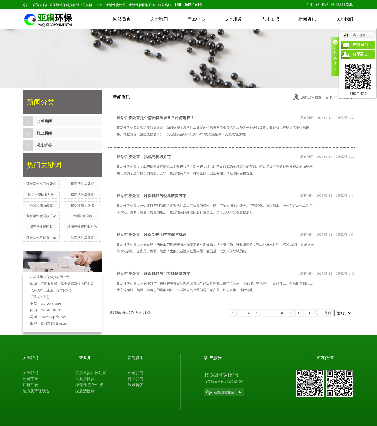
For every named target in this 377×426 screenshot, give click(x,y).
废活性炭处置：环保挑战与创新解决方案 (151, 196)
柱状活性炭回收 (82, 205)
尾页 (327, 313)
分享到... (360, 54)
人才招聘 (270, 19)
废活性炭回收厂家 (41, 194)
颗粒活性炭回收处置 (41, 184)
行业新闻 (44, 133)
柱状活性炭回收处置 (82, 227)
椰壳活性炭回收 (41, 227)
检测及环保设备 (36, 391)
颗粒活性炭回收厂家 (41, 216)
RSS (340, 4)
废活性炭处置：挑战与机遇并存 (144, 157)
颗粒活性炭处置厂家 (41, 238)
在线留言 (360, 45)
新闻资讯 (307, 19)
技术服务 (233, 19)
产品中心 (196, 19)
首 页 (329, 97)
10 (299, 313)
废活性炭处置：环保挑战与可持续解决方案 (153, 274)
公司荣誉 (30, 379)
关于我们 (159, 19)
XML (349, 4)
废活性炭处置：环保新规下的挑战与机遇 (151, 235)
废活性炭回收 (82, 216)
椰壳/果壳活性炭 (89, 385)
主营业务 (83, 358)
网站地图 (328, 4)
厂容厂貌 (30, 385)
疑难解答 (44, 145)
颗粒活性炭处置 (82, 238)
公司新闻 (44, 121)
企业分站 (312, 4)
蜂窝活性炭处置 (41, 205)
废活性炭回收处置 (90, 373)
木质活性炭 (85, 379)
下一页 (313, 313)
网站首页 (122, 19)
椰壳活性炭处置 (82, 184)
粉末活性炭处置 (82, 194)
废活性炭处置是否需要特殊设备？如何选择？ (155, 118)
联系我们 (344, 19)
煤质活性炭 (85, 391)
